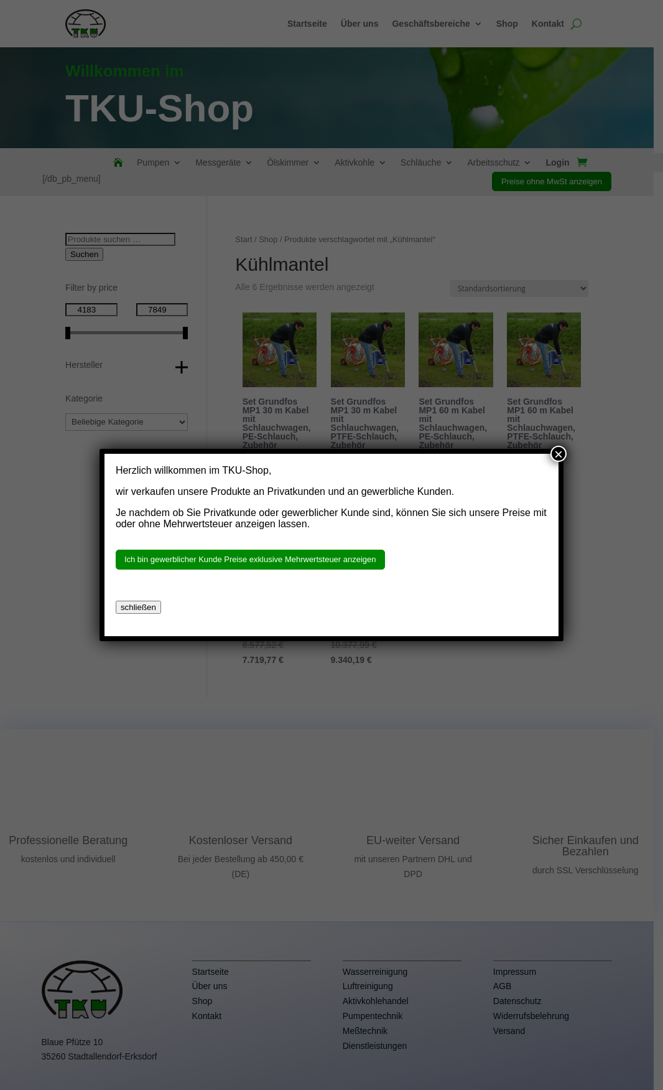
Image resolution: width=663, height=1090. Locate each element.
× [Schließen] (558, 454)
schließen (138, 607)
